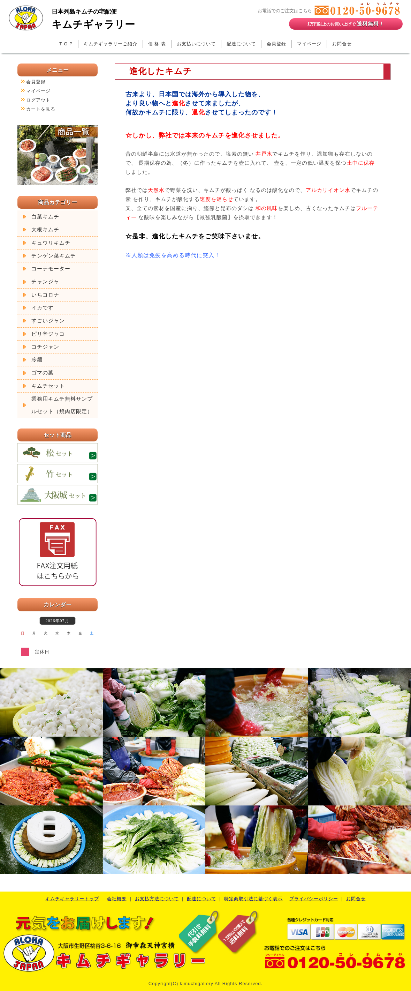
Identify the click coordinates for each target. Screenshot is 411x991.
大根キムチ (45, 229)
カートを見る (40, 109)
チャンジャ (45, 281)
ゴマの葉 (42, 372)
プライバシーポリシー (313, 898)
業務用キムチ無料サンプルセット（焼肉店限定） (62, 405)
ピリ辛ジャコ (48, 334)
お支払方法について (157, 898)
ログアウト (38, 100)
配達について (241, 43)
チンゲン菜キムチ (53, 256)
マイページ (309, 43)
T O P (66, 43)
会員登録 (276, 43)
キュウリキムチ (50, 243)
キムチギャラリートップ (72, 898)
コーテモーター (50, 268)
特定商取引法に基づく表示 (253, 898)
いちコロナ (45, 295)
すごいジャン (48, 320)
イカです (42, 308)
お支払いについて (196, 43)
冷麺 (37, 360)
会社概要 (117, 898)
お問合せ (342, 43)
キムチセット (48, 386)
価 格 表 (157, 43)
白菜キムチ (45, 216)
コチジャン (45, 347)
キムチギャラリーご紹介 (110, 43)
